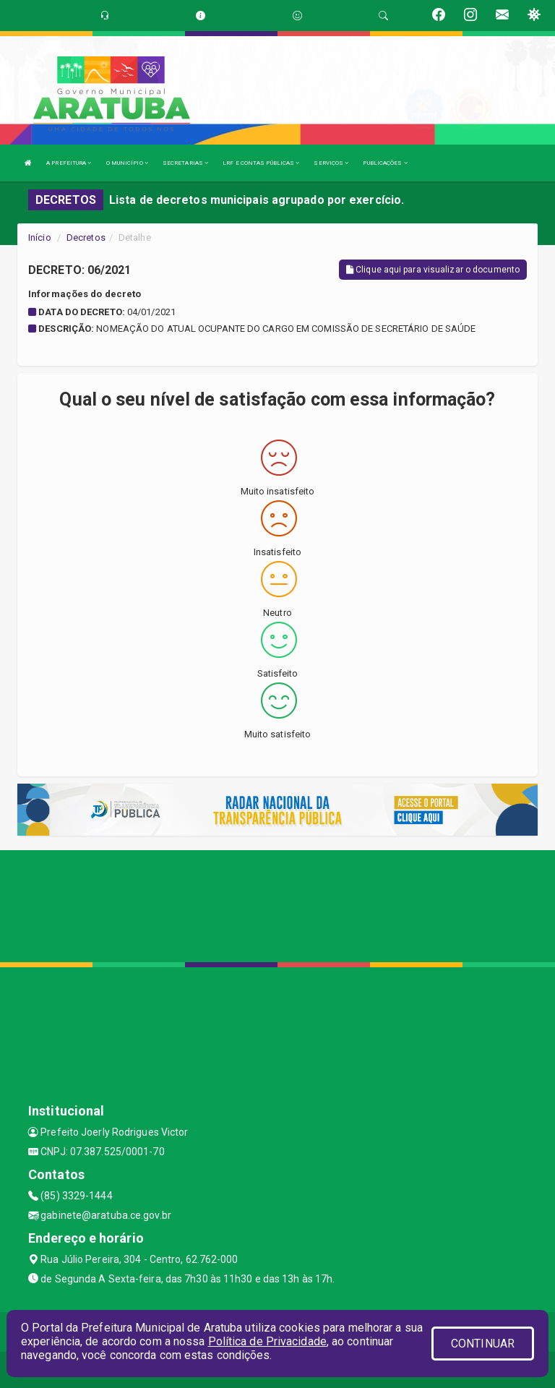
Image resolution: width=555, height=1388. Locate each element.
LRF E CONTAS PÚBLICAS (261, 163)
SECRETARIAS (185, 163)
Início (39, 237)
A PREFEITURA (68, 163)
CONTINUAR (483, 1343)
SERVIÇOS (331, 163)
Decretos (86, 237)
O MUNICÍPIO (127, 163)
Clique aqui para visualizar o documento (433, 270)
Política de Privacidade (267, 1341)
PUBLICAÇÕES (385, 163)
